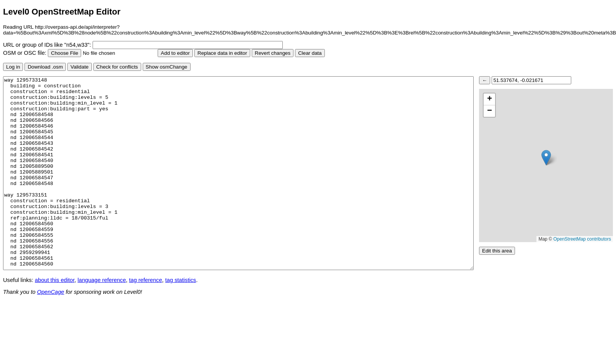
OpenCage (50, 292)
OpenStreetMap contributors (582, 239)
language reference (102, 280)
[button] (546, 157)
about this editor (54, 280)
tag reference (145, 280)
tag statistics (180, 280)
